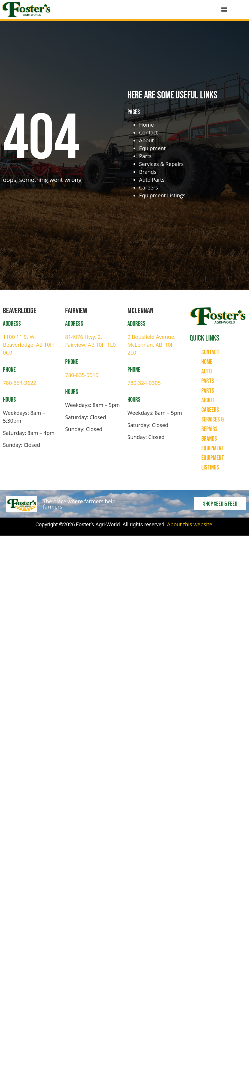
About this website (189, 524)
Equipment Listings (162, 195)
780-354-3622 (19, 382)
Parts (145, 156)
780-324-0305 (144, 382)
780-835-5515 (82, 374)
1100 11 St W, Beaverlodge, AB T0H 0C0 (28, 344)
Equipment (152, 148)
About (146, 140)
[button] (224, 9)
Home (146, 124)
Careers (148, 187)
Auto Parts (152, 179)
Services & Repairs (161, 163)
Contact (148, 132)
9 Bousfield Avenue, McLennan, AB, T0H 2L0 (151, 344)
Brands (147, 171)
